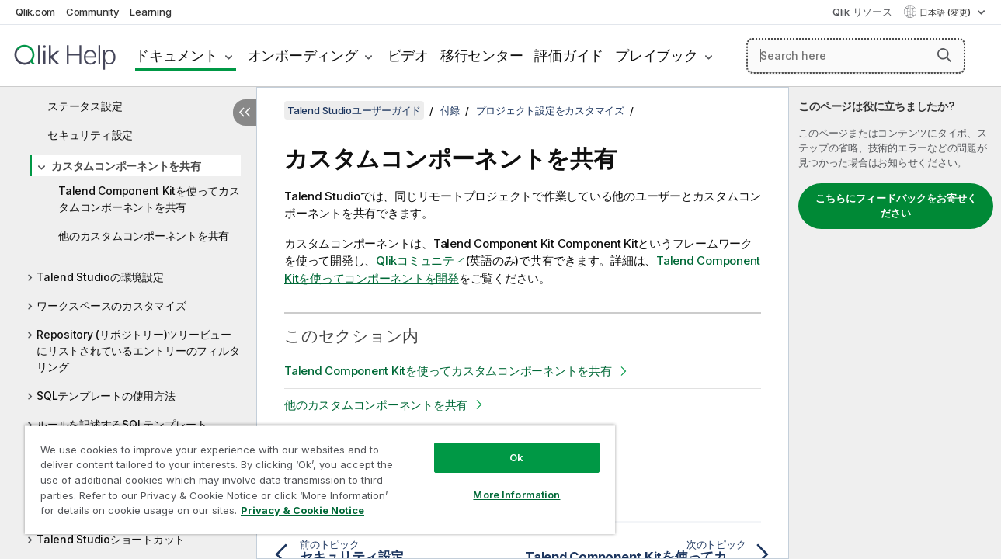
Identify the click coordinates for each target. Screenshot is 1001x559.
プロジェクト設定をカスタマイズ (550, 110)
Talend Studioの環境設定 (100, 276)
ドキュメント (176, 55)
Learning (150, 11)
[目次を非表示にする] (244, 112)
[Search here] (856, 56)
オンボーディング (303, 55)
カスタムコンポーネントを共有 (126, 165)
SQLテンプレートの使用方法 (106, 395)
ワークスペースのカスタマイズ (111, 305)
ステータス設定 (84, 106)
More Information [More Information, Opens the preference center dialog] (508, 483)
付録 (450, 110)
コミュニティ (421, 260)
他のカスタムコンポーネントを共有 (143, 235)
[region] (315, 473)
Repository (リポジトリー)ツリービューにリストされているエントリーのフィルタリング (137, 350)
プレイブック (656, 55)
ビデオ (408, 55)
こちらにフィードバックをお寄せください (896, 206)
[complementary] (895, 323)
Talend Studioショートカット (110, 539)
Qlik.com (35, 11)
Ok (509, 445)
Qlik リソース (862, 11)
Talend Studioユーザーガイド (354, 110)
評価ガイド (568, 55)
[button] (944, 55)
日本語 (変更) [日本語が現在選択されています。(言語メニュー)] (946, 12)
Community (93, 11)
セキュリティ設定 (90, 134)
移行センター (481, 55)
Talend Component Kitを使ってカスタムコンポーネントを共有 (149, 199)
